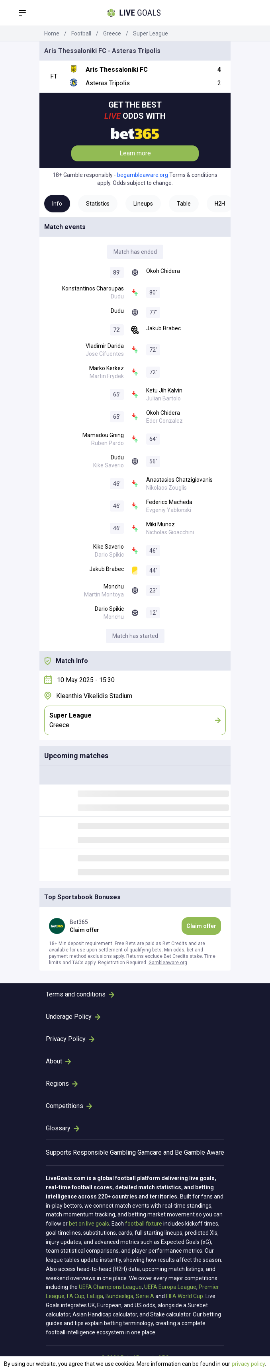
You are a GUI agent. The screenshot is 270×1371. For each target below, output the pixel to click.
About (58, 1061)
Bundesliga (119, 1296)
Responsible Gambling (104, 1152)
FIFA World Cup (184, 1296)
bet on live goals (89, 1223)
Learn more (135, 153)
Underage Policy (73, 1016)
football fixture (143, 1223)
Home (51, 33)
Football (81, 33)
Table (184, 203)
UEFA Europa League (170, 1287)
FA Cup (75, 1296)
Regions (62, 1083)
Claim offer (201, 926)
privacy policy (248, 1364)
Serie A (145, 1296)
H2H (220, 203)
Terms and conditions (80, 994)
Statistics (98, 203)
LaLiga (95, 1296)
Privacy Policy (70, 1039)
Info (57, 203)
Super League (150, 33)
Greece (112, 33)
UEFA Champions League (110, 1287)
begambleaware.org (142, 175)
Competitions (69, 1106)
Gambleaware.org (168, 962)
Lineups (143, 203)
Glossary (62, 1128)
